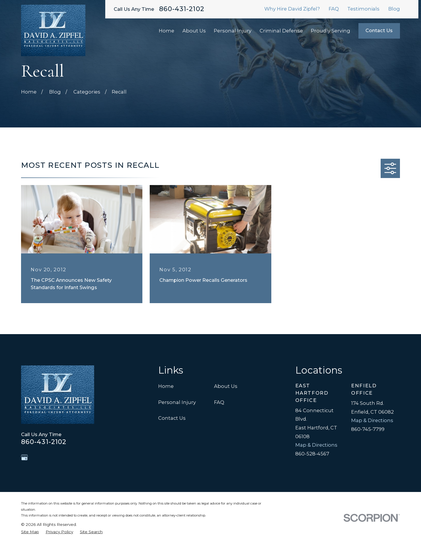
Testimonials (363, 9)
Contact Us (379, 30)
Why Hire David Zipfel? (292, 9)
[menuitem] (30, 532)
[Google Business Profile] (24, 457)
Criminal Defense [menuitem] (281, 31)
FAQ (334, 9)
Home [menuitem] (166, 31)
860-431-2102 (181, 9)
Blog (394, 9)
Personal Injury (177, 402)
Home (166, 386)
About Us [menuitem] (194, 31)
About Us (225, 386)
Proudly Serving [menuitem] (330, 31)
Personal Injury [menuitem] (232, 31)
